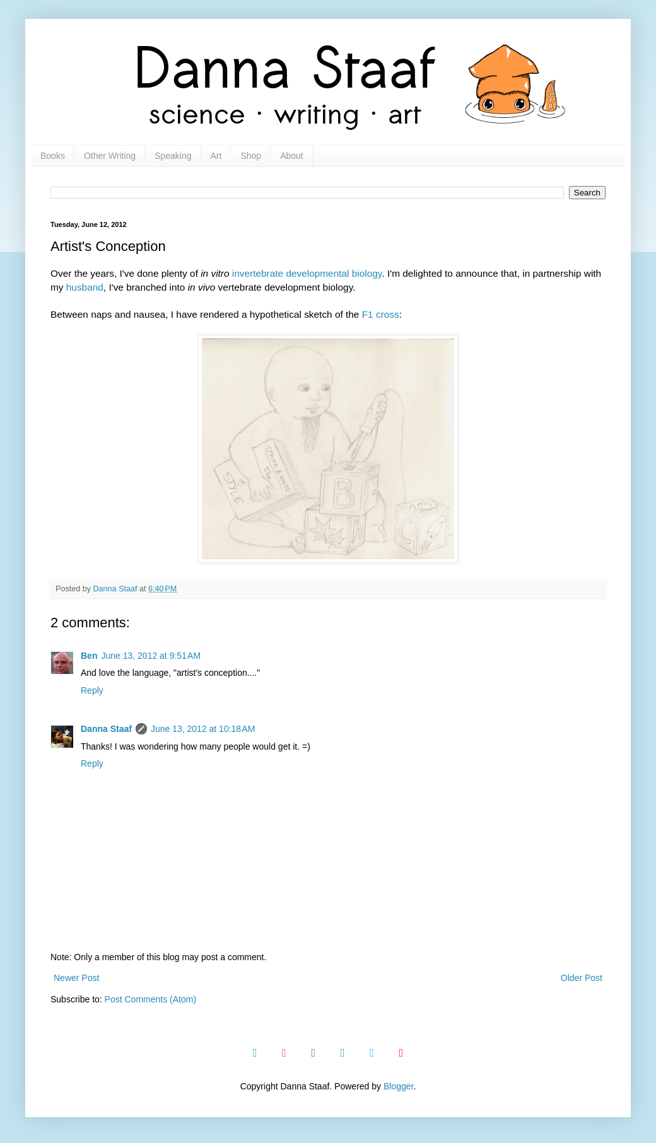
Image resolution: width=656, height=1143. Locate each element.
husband (84, 287)
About (291, 156)
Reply (92, 690)
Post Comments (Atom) (150, 999)
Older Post (581, 978)
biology (367, 273)
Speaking (173, 156)
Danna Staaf (106, 729)
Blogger (398, 1086)
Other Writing (110, 156)
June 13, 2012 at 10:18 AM (203, 729)
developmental (317, 273)
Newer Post (76, 978)
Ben (89, 656)
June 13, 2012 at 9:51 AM (151, 656)
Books (52, 156)
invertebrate (257, 273)
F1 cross (380, 314)
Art (216, 156)
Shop (250, 156)
